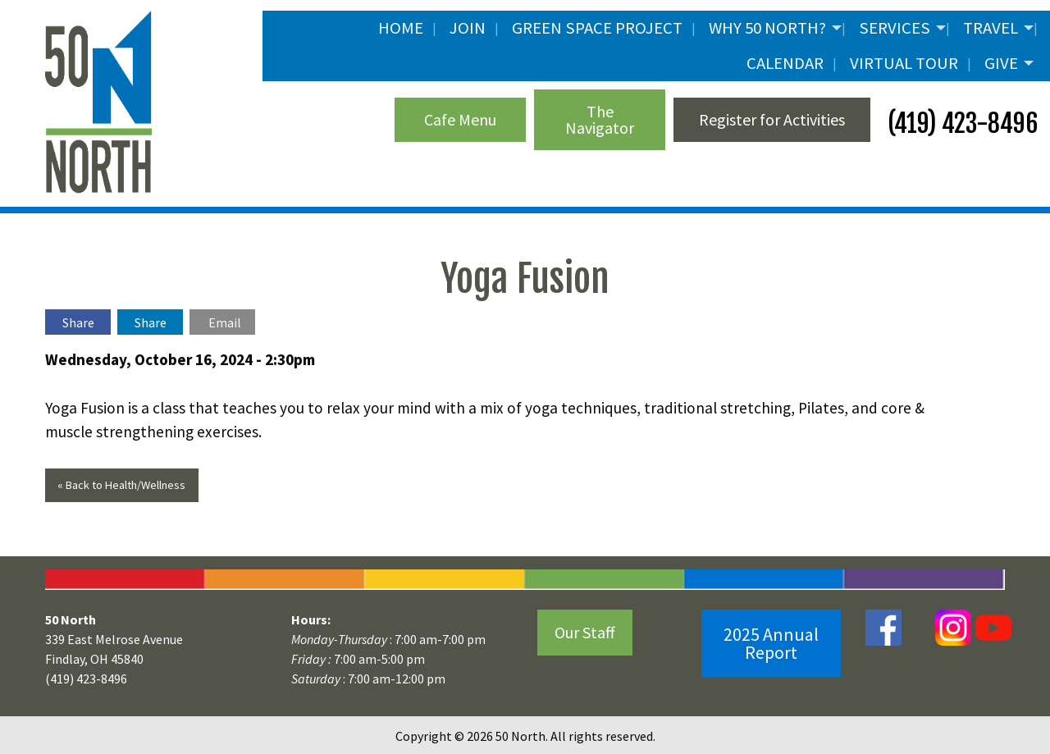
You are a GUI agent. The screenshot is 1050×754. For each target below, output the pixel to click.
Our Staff (585, 632)
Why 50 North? (767, 28)
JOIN (468, 28)
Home (400, 28)
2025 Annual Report (771, 643)
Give (1001, 63)
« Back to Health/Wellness (121, 485)
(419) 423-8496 (960, 123)
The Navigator (599, 119)
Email (224, 322)
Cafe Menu (460, 119)
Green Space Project (597, 28)
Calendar (785, 63)
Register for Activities (772, 119)
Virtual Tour (904, 63)
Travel (990, 28)
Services (894, 28)
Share (78, 322)
